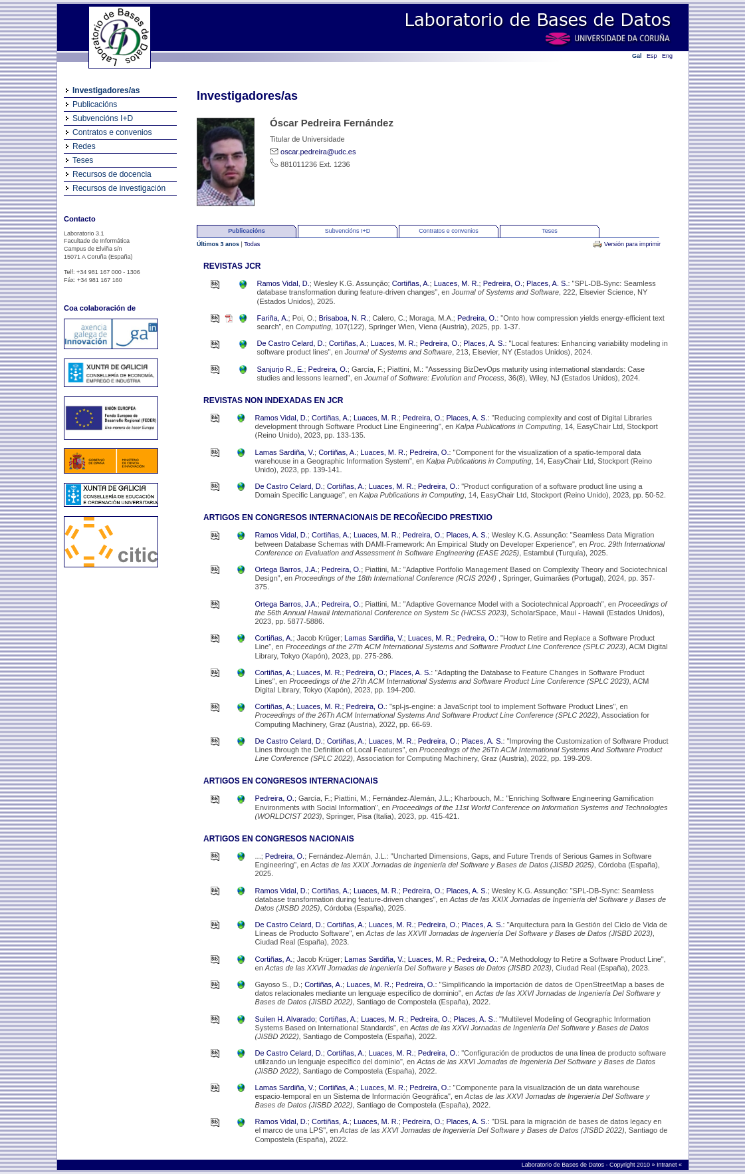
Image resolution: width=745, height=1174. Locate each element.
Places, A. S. (547, 283)
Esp (652, 56)
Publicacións (94, 104)
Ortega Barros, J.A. (286, 569)
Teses (82, 160)
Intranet (668, 1164)
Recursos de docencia (112, 174)
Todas (252, 244)
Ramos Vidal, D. (283, 283)
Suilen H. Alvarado (285, 1019)
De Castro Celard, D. (291, 343)
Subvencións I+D (102, 118)
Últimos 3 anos (219, 244)
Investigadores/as (106, 90)
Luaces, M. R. (456, 283)
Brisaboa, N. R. (343, 318)
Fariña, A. (272, 318)
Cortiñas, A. (411, 283)
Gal (637, 56)
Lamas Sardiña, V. (284, 452)
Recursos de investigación (118, 188)
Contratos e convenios (112, 132)
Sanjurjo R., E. (280, 369)
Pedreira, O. (502, 283)
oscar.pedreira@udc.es (318, 152)
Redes (84, 146)
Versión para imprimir (632, 244)
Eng (667, 56)
